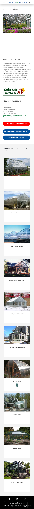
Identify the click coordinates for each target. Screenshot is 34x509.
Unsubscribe (6, 505)
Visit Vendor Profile (16, 138)
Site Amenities (19, 8)
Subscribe (7, 502)
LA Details (11, 8)
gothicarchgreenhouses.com (14, 116)
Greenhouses (6, 9)
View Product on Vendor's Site (16, 131)
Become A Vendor (24, 502)
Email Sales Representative (16, 124)
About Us (21, 503)
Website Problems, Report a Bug (21, 505)
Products (5, 8)
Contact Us (13, 503)
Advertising (14, 502)
